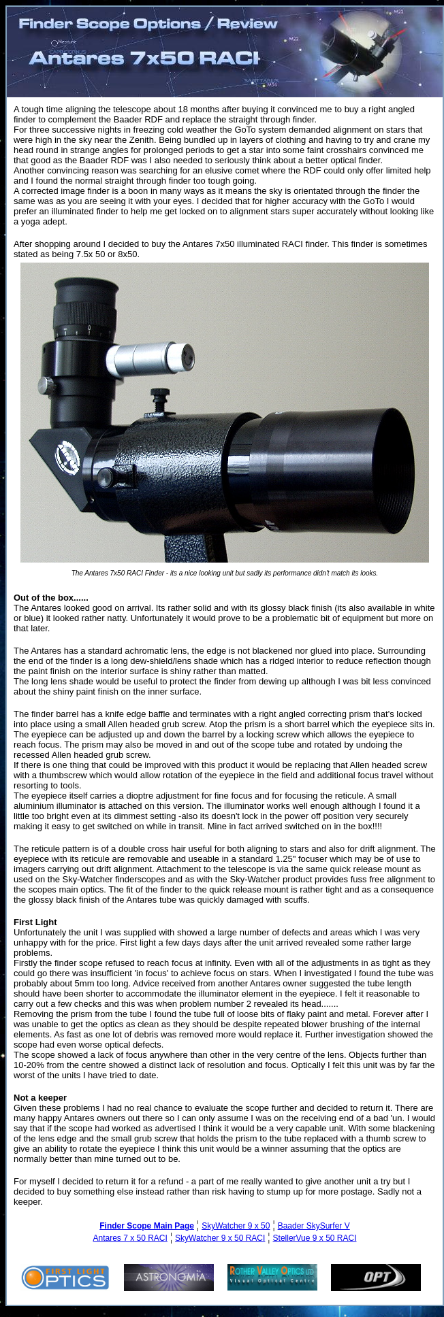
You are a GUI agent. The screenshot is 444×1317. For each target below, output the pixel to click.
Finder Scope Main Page (146, 1226)
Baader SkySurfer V (314, 1226)
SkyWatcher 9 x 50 (236, 1226)
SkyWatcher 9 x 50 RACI (220, 1238)
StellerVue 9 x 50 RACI (315, 1238)
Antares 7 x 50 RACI (130, 1238)
